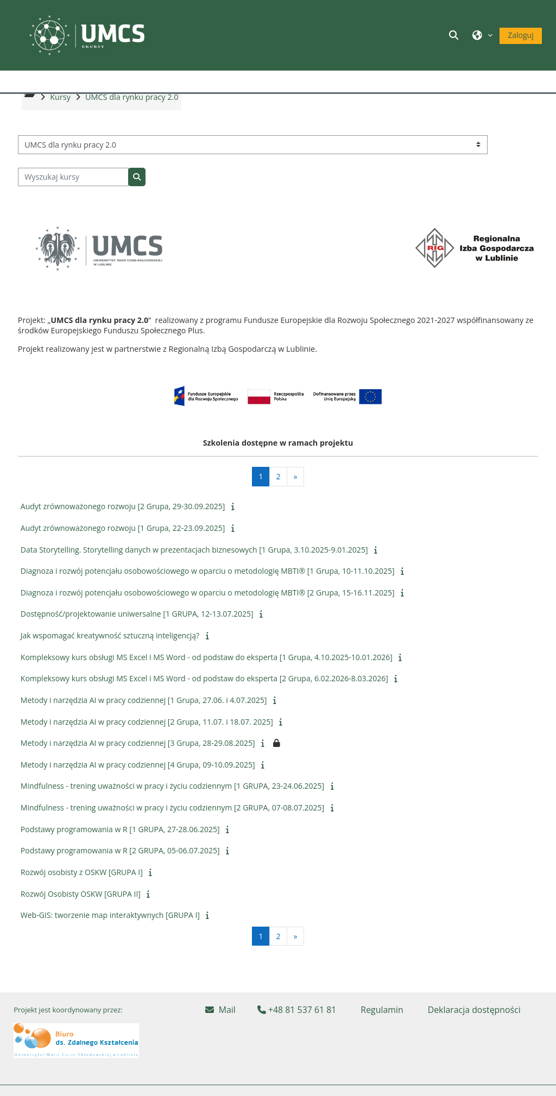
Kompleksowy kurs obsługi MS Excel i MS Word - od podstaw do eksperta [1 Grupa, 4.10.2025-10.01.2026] (207, 680)
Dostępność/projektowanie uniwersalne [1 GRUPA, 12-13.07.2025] (137, 637)
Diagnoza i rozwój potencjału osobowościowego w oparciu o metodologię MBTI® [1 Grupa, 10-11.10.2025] (208, 594)
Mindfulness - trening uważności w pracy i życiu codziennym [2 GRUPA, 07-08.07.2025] (172, 831)
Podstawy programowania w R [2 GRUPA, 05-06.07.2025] (120, 874)
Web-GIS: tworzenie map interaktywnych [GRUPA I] (110, 938)
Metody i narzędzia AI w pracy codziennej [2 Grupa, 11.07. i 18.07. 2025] (147, 745)
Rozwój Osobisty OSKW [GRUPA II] (81, 917)
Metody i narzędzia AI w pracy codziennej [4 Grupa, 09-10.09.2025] (138, 788)
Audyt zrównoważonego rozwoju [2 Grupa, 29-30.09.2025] (123, 529)
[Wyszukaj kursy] (73, 200)
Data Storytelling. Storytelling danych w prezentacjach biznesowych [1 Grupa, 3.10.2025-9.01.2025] (194, 573)
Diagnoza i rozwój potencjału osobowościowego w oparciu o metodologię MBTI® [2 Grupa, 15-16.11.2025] (208, 616)
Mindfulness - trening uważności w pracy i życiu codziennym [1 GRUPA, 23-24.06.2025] (172, 809)
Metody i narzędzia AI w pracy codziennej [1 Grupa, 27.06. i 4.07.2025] (144, 723)
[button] (455, 35)
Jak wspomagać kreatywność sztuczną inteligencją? (110, 659)
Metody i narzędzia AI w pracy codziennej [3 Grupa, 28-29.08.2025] (138, 766)
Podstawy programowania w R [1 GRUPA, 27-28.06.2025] (120, 852)
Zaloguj (520, 35)
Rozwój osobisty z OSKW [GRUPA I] (82, 895)
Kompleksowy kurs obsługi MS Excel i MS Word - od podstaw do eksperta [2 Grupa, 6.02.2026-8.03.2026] (204, 701)
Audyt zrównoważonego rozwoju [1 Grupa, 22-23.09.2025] (123, 551)
